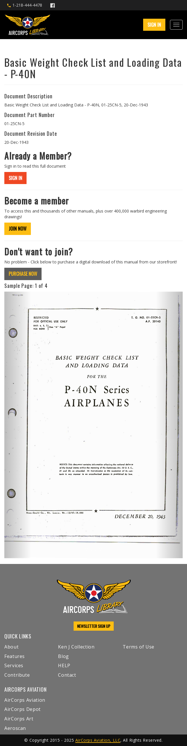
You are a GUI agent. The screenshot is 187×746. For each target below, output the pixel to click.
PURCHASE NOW (23, 273)
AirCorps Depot (22, 709)
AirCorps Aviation (24, 700)
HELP (64, 665)
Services (13, 665)
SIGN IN (154, 24)
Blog (63, 656)
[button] (17, 425)
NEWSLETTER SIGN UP (93, 626)
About (11, 647)
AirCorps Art (18, 719)
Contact (67, 675)
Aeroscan (15, 728)
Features (14, 656)
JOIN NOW (18, 228)
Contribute (17, 675)
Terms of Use (138, 647)
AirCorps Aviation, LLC (97, 740)
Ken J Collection (76, 647)
